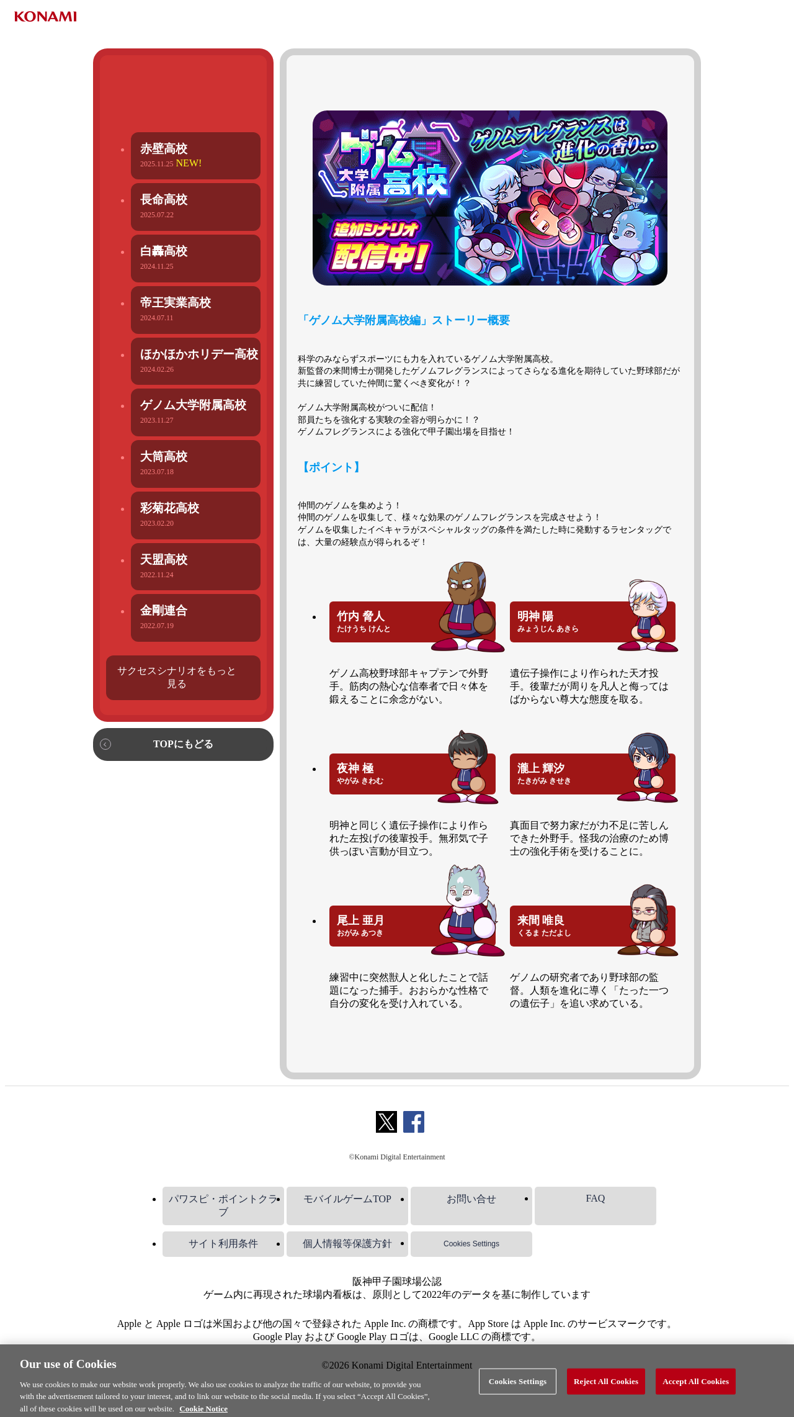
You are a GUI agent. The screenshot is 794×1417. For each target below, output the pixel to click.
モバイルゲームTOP (347, 1199)
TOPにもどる (183, 744)
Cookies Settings (471, 1243)
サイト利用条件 (223, 1243)
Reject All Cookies (606, 1388)
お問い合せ (471, 1199)
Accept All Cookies (695, 1388)
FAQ (595, 1198)
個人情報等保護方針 (347, 1243)
